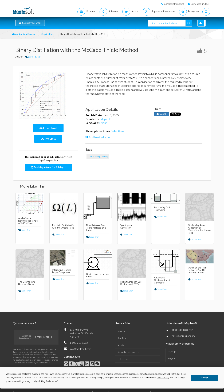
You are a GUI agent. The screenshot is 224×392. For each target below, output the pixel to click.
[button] (200, 23)
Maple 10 (106, 119)
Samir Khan (33, 56)
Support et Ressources (128, 352)
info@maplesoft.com (80, 348)
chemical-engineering (98, 156)
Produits (121, 331)
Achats (120, 345)
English (103, 122)
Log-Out (172, 358)
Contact (68, 323)
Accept (204, 377)
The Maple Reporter (182, 329)
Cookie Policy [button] (163, 377)
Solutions (121, 338)
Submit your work (30, 22)
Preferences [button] (51, 381)
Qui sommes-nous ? (24, 323)
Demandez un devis (200, 3)
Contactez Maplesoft (174, 3)
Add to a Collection (98, 137)
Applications (47, 34)
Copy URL (161, 114)
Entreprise (122, 359)
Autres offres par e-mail (184, 335)
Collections (117, 131)
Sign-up (171, 351)
